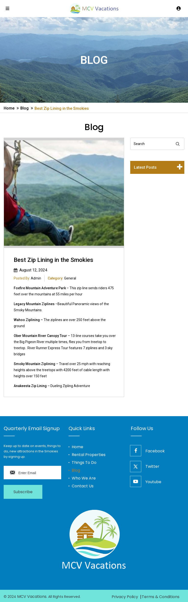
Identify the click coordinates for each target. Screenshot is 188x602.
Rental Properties (89, 454)
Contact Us (83, 486)
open (179, 168)
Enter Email (27, 473)
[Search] (177, 144)
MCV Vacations (32, 597)
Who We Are (84, 478)
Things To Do (84, 462)
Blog (24, 108)
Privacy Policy (125, 597)
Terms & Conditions (160, 597)
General (70, 278)
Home (9, 108)
